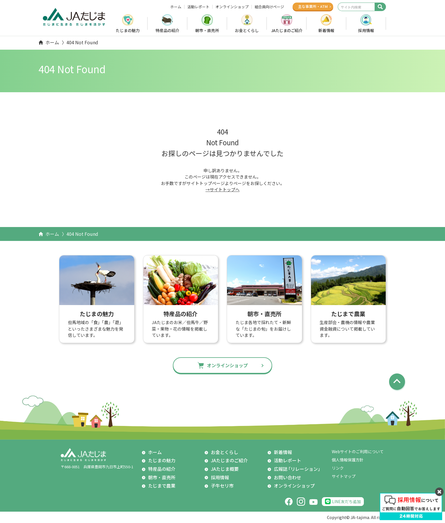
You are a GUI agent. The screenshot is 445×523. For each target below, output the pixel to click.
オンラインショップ (232, 7)
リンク (338, 468)
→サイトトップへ (222, 189)
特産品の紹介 (167, 30)
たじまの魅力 (128, 30)
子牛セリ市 (222, 485)
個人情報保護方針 (348, 460)
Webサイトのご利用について (358, 451)
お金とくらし (247, 30)
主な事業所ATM (313, 6)
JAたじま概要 (225, 468)
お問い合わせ (287, 477)
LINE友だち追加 (346, 501)
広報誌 (298, 469)
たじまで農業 (161, 485)
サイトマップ (344, 476)
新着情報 (326, 30)
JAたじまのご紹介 (287, 30)
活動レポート (198, 7)
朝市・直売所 (207, 30)
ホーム (175, 7)
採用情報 (366, 30)
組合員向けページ (269, 7)
